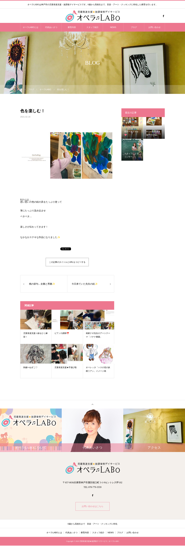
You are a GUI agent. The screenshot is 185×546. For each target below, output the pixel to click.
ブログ (134, 27)
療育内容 (72, 27)
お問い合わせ (154, 27)
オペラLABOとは (30, 27)
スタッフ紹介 (92, 27)
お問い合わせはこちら (92, 506)
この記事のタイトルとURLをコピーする (67, 262)
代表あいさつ (51, 27)
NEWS (113, 27)
